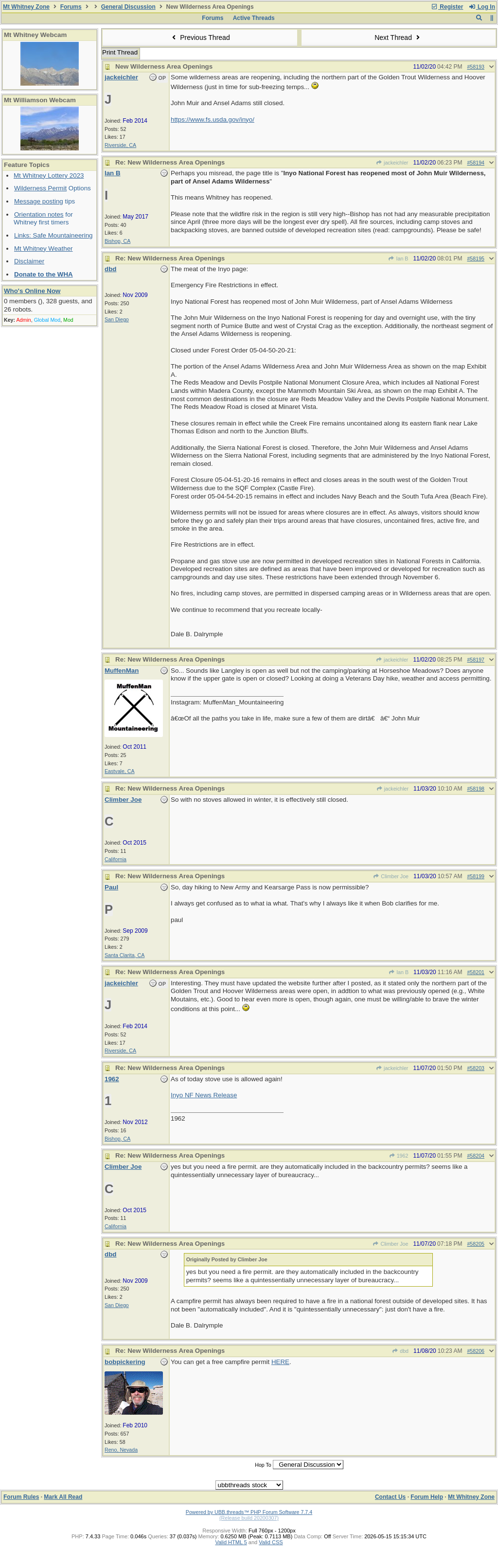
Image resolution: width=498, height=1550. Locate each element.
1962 (398, 1156)
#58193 (475, 67)
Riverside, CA (120, 145)
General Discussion (128, 6)
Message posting (38, 201)
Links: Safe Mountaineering (53, 235)
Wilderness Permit (40, 188)
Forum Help (426, 1497)
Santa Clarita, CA (124, 955)
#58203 (475, 1068)
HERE (280, 1361)
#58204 (475, 1156)
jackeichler (392, 163)
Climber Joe (391, 876)
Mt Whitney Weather (43, 248)
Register (447, 6)
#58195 (475, 258)
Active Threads (254, 18)
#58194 (475, 163)
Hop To (263, 1465)
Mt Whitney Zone (26, 6)
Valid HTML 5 (231, 1542)
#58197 (475, 660)
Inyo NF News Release (204, 1095)
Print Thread (120, 52)
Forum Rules (21, 1497)
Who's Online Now (32, 291)
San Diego (117, 319)
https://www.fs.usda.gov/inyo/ (212, 119)
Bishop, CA (117, 241)
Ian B (398, 258)
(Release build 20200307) (249, 1518)
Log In (482, 6)
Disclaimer (29, 261)
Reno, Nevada (121, 1450)
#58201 (475, 972)
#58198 (475, 789)
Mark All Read (63, 1497)
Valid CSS (271, 1542)
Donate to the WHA (43, 274)
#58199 (475, 876)
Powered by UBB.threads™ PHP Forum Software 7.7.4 (249, 1512)
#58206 (475, 1351)
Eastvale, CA (120, 771)
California (115, 859)
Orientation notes (39, 214)
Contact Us (390, 1497)
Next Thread (398, 37)
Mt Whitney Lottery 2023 (49, 175)
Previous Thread (200, 37)
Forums (71, 6)
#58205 (475, 1244)
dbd (400, 1351)
